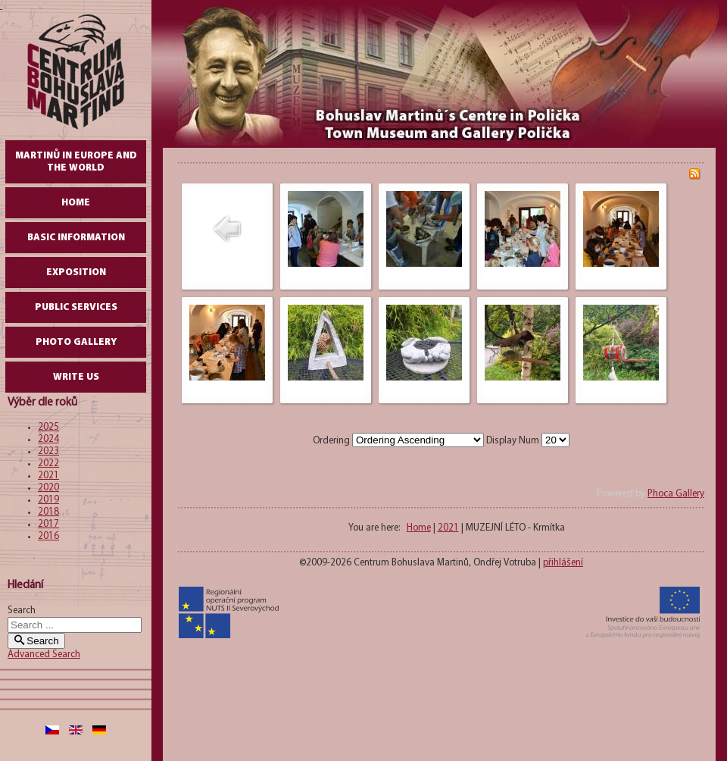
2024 (48, 439)
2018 (48, 512)
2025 (48, 427)
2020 (48, 488)
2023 (48, 451)
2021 (48, 476)
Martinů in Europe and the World (76, 162)
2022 (48, 463)
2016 (48, 536)
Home (75, 203)
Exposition (76, 272)
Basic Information (76, 238)
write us (76, 377)
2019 (48, 500)
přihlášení (563, 563)
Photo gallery (76, 342)
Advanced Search (44, 654)
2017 (48, 524)
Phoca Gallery (675, 494)
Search (22, 610)
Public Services (76, 307)
